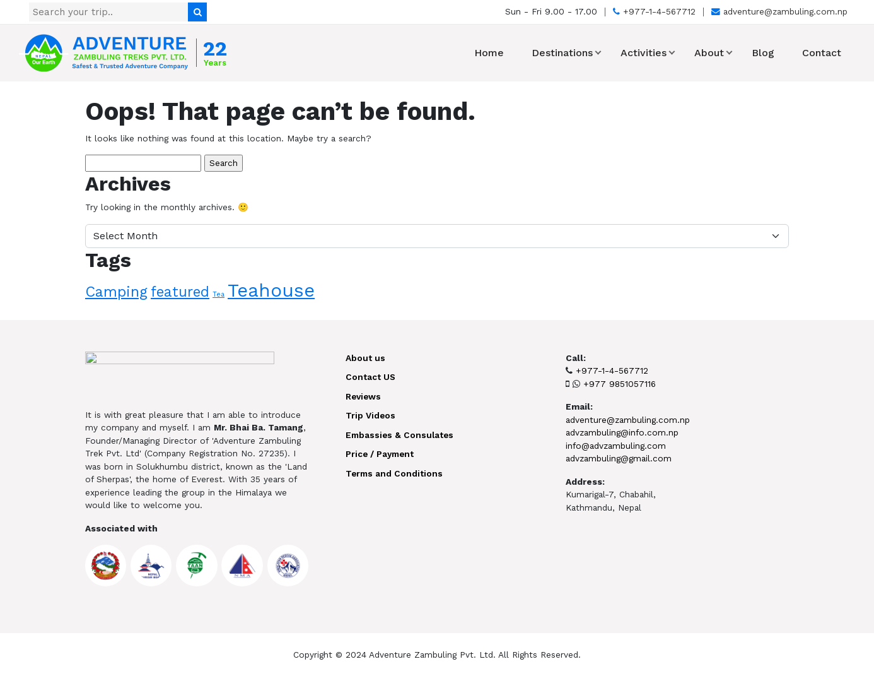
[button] (598, 53)
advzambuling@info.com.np (622, 432)
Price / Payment (380, 454)
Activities (644, 53)
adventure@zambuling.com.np (779, 11)
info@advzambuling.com (616, 446)
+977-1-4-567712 (654, 11)
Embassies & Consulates (399, 435)
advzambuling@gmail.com (619, 458)
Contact (821, 53)
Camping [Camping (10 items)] (116, 291)
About (709, 53)
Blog (763, 53)
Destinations (562, 53)
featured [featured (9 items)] (180, 291)
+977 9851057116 (619, 384)
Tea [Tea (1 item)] (218, 294)
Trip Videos (370, 415)
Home (489, 53)
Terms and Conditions (394, 473)
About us (365, 358)
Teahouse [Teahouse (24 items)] (271, 290)
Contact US (370, 377)
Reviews (363, 396)
